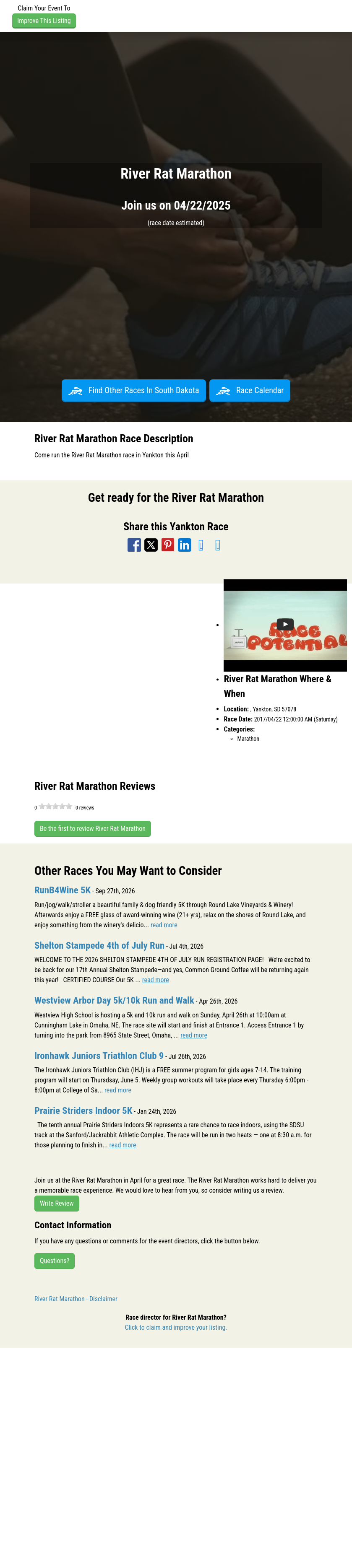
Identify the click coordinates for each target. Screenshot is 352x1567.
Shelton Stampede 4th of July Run (99, 945)
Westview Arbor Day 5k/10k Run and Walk (114, 1000)
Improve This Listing (44, 21)
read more (164, 925)
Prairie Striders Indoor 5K (83, 1110)
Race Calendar (250, 390)
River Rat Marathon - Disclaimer (75, 1299)
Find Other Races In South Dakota (133, 390)
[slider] (55, 806)
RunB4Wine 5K (62, 890)
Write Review (57, 1203)
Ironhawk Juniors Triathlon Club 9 (99, 1055)
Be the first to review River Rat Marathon (93, 829)
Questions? (54, 1261)
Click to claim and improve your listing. (176, 1327)
